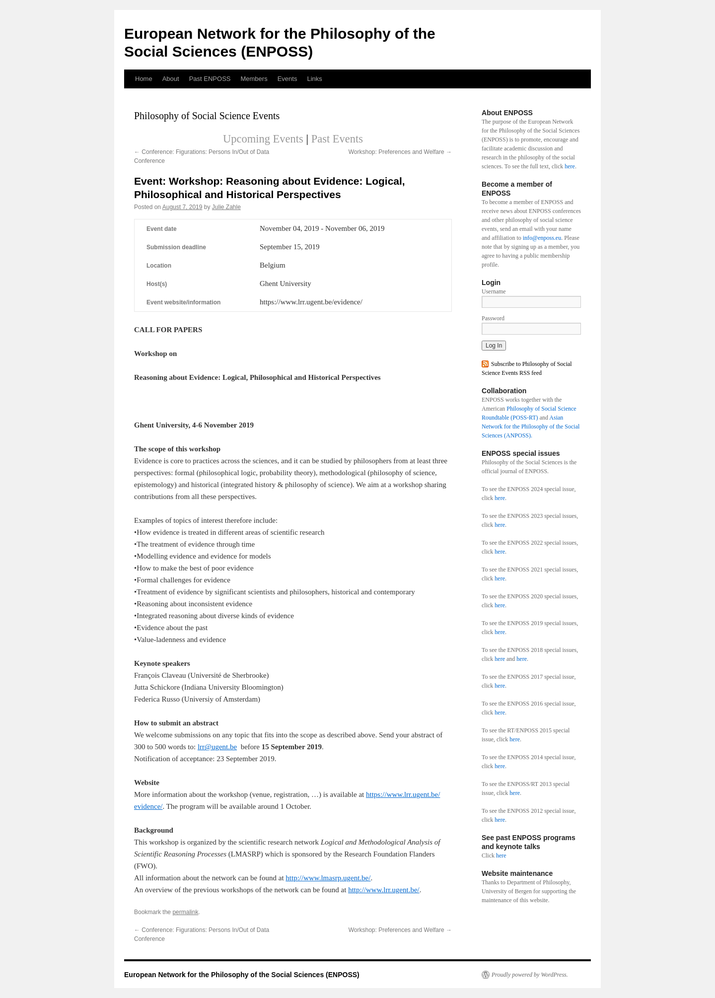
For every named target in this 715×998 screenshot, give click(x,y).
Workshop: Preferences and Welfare (400, 151)
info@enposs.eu (542, 237)
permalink (185, 912)
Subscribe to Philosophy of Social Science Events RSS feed (527, 368)
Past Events (337, 139)
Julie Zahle (226, 207)
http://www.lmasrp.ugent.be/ (328, 878)
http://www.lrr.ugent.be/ (384, 890)
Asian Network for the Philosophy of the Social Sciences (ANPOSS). (530, 426)
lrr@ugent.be (217, 747)
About (170, 78)
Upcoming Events (263, 139)
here (570, 166)
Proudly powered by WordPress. (530, 974)
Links (314, 78)
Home (143, 78)
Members (253, 78)
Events (287, 78)
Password (493, 318)
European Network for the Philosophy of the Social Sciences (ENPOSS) (241, 975)
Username (494, 291)
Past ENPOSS (210, 78)
